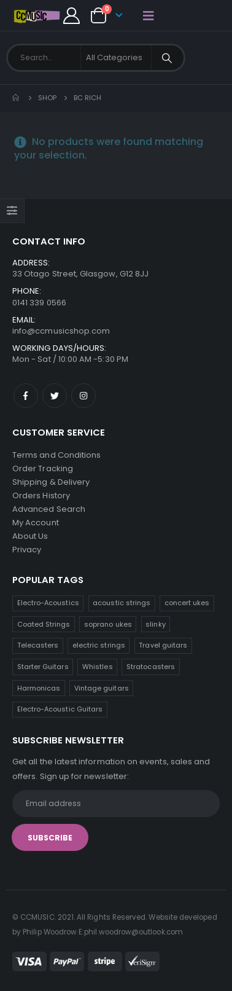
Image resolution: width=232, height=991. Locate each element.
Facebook (26, 395)
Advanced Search (48, 509)
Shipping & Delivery (51, 482)
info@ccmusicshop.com (61, 331)
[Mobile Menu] (148, 15)
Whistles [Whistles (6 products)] (97, 667)
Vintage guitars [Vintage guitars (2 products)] (101, 688)
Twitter (54, 395)
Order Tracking (42, 468)
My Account (35, 522)
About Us (30, 536)
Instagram (83, 395)
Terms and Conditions (56, 455)
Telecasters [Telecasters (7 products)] (38, 645)
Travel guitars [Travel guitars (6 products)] (163, 645)
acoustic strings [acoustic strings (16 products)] (121, 603)
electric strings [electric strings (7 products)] (98, 645)
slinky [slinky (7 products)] (155, 624)
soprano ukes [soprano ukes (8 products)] (108, 624)
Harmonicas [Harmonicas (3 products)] (39, 688)
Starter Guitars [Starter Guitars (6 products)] (43, 667)
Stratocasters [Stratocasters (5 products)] (150, 667)
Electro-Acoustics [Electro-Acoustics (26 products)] (48, 603)
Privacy (26, 549)
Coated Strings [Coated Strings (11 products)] (44, 624)
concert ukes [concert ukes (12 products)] (187, 603)
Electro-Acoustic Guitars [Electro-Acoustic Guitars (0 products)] (60, 709)
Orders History (41, 495)
